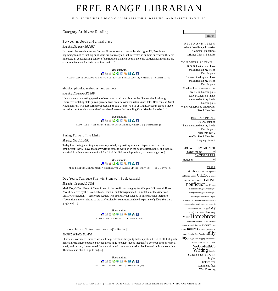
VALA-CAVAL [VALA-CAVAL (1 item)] (209, 242)
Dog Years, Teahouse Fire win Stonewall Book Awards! (101, 178)
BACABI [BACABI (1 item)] (200, 172)
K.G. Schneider (195, 66)
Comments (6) (135, 218)
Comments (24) (163, 78)
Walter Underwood (191, 106)
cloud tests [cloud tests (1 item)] (195, 180)
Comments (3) (163, 168)
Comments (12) (135, 265)
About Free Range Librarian (199, 47)
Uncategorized (120, 125)
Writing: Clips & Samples (201, 54)
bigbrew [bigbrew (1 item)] (212, 172)
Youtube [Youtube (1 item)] (211, 251)
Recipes (108, 168)
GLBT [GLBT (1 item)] (201, 213)
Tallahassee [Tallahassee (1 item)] (210, 239)
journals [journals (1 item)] (191, 225)
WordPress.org (207, 269)
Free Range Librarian (139, 8)
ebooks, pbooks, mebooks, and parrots (89, 88)
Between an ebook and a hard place (87, 41)
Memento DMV (206, 132)
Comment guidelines (203, 50)
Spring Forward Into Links (81, 135)
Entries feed (208, 261)
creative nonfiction (108, 78)
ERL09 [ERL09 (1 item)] (202, 208)
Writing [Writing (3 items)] (200, 250)
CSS (200, 284)
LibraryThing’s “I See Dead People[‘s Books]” (95, 229)
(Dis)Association (206, 121)
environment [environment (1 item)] (193, 208)
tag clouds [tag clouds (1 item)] (194, 239)
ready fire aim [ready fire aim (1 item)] (188, 234)
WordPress (122, 284)
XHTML (191, 284)
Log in (211, 258)
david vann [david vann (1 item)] (210, 185)
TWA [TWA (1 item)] (200, 242)
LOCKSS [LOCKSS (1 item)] (207, 225)
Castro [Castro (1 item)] (193, 176)
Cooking (89, 78)
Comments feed (206, 265)
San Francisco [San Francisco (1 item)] (201, 234)
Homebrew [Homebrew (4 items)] (202, 216)
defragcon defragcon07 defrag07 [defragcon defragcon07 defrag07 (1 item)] (202, 189)
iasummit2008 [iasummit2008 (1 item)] (199, 221)
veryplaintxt (142, 284)
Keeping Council (206, 140)
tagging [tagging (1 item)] (202, 239)
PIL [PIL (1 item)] (213, 229)
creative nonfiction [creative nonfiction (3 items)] (200, 182)
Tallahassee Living (126, 168)
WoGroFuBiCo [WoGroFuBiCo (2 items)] (204, 246)
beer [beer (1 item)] (206, 172)
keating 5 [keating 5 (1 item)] (199, 225)
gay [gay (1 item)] (207, 208)
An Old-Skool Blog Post (201, 136)
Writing (145, 78)
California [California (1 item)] (186, 176)
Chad (186, 88)
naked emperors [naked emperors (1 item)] (205, 229)
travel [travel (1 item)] (194, 242)
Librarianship (130, 78)
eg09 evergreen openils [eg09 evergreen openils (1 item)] (205, 204)
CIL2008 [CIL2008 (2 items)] (203, 175)
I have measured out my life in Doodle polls (202, 70)
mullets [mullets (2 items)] (192, 229)
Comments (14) (154, 125)
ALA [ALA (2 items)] (191, 171)
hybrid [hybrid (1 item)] (190, 221)
